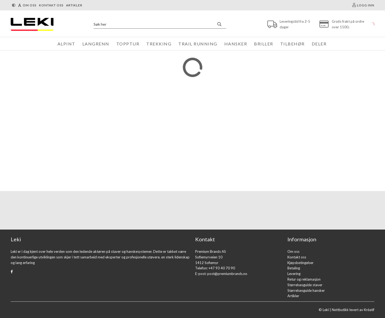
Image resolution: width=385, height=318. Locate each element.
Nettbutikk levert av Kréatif (353, 310)
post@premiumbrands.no (227, 274)
